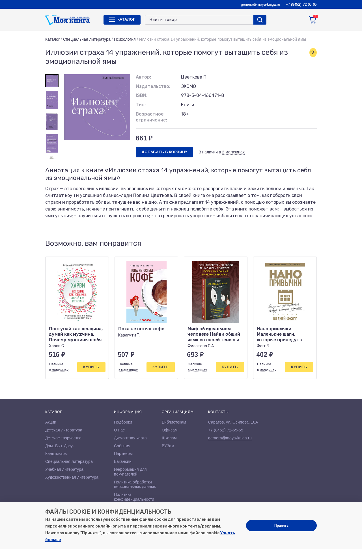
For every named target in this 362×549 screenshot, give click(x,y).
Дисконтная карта (130, 438)
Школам (169, 438)
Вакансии (123, 461)
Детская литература (63, 430)
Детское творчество (63, 438)
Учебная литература (64, 469)
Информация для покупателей (130, 471)
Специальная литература (87, 39)
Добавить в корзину (164, 152)
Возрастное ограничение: (151, 117)
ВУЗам (168, 446)
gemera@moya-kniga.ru (260, 4)
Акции (50, 422)
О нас (119, 430)
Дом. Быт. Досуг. (60, 446)
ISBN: (141, 95)
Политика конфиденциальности (134, 497)
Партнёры (123, 453)
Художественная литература (71, 477)
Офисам (170, 430)
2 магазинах (233, 152)
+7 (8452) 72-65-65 (225, 430)
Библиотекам (174, 422)
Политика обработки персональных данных (135, 484)
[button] (301, 244)
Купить (91, 367)
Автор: (143, 77)
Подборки (123, 422)
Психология (125, 39)
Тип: (141, 104)
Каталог (52, 39)
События (122, 446)
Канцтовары (56, 453)
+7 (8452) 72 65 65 (301, 4)
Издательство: (153, 86)
